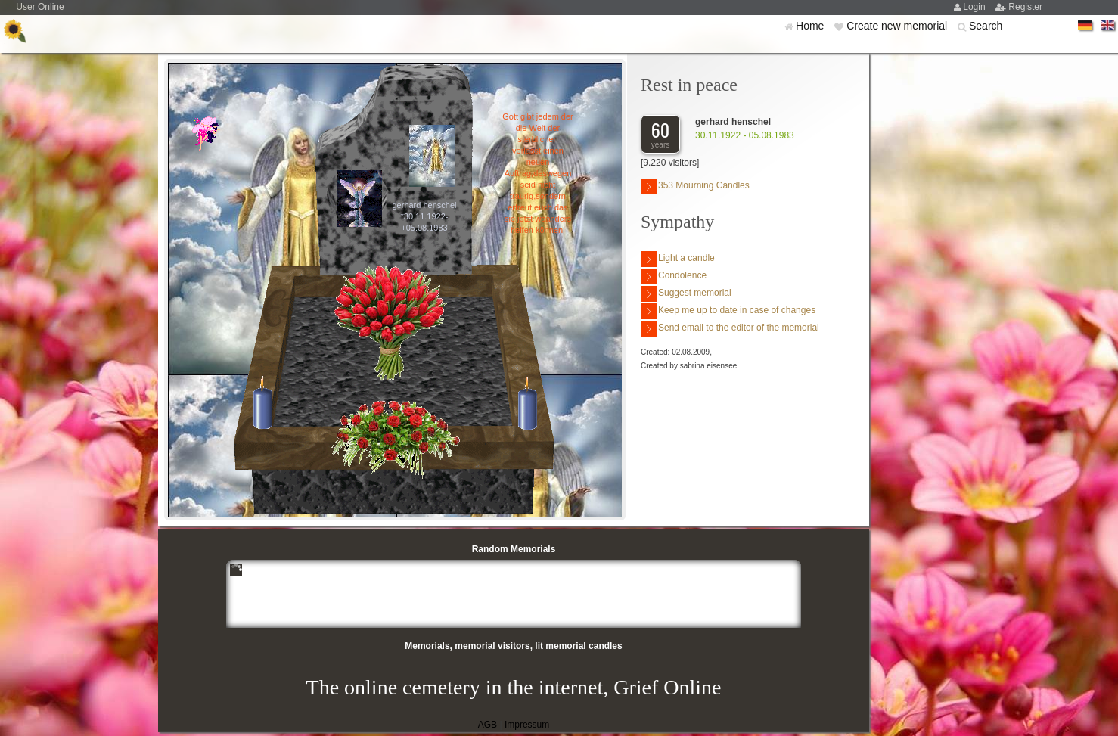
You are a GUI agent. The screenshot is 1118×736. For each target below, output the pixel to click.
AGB (487, 724)
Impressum (527, 724)
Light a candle (678, 259)
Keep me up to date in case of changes (728, 311)
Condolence (674, 276)
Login (975, 7)
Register (1025, 7)
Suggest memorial (686, 294)
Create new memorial (898, 26)
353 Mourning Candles (695, 186)
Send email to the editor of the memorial (730, 329)
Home (811, 26)
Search (985, 26)
